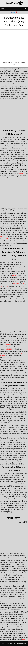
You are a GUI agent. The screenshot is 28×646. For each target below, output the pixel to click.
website (14, 275)
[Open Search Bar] (26, 9)
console (21, 174)
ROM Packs (7, 345)
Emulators (3, 237)
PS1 (14, 284)
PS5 (1, 286)
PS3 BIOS (9, 349)
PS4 (24, 284)
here (23, 640)
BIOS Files (6, 239)
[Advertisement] (14, 47)
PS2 (17, 284)
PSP (7, 286)
